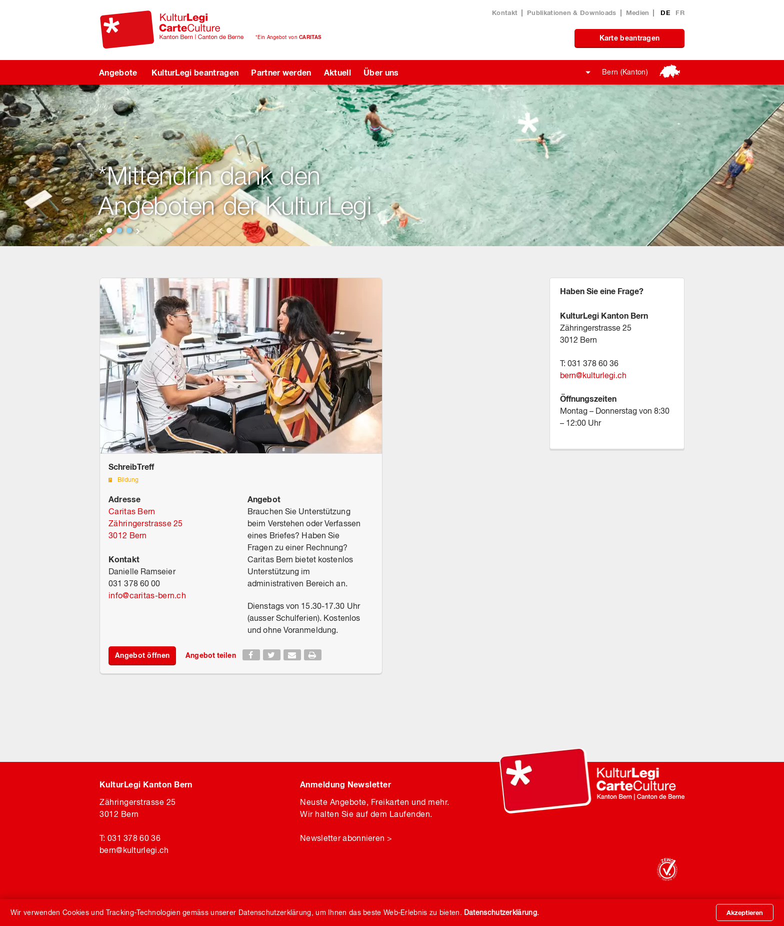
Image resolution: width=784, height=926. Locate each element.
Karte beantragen (630, 38)
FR (680, 13)
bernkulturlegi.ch (593, 375)
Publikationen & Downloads (571, 13)
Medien (638, 13)
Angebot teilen (211, 655)
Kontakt (505, 13)
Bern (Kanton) (625, 72)
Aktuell (337, 72)
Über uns (381, 72)
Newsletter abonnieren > (346, 837)
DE (666, 13)
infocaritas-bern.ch (147, 595)
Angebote (118, 72)
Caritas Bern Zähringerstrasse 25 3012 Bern (145, 523)
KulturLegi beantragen (195, 72)
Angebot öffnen (142, 655)
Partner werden (281, 72)
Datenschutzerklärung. (501, 912)
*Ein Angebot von (288, 37)
